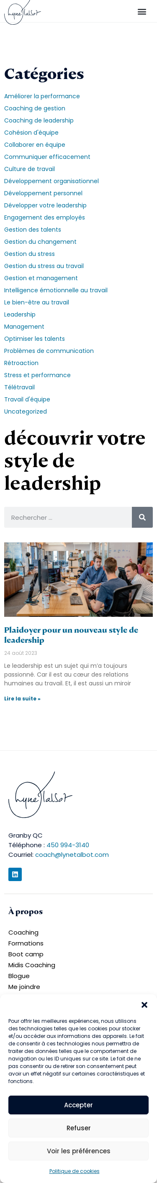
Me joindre (24, 986)
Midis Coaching (31, 965)
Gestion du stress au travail (44, 266)
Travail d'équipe (27, 399)
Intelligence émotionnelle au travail (56, 290)
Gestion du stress (29, 254)
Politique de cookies (74, 1171)
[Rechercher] (142, 517)
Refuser (79, 1128)
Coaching (23, 932)
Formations (26, 943)
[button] (144, 1005)
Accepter (78, 1105)
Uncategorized (25, 411)
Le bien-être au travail (36, 302)
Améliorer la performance (42, 96)
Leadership (20, 314)
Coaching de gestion (34, 108)
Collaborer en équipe (34, 145)
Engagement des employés (44, 217)
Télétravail (19, 387)
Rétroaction (21, 363)
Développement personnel (43, 193)
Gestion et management (41, 278)
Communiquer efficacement (47, 157)
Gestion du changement (40, 242)
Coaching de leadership (39, 120)
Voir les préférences (79, 1151)
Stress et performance (37, 375)
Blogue (19, 975)
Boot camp (26, 954)
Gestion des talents (32, 229)
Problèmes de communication (49, 351)
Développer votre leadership (45, 205)
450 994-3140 (67, 845)
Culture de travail (29, 169)
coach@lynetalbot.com (72, 854)
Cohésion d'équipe (31, 132)
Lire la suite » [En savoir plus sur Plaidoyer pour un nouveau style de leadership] (22, 698)
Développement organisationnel (51, 181)
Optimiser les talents (34, 339)
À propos (25, 911)
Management (24, 326)
